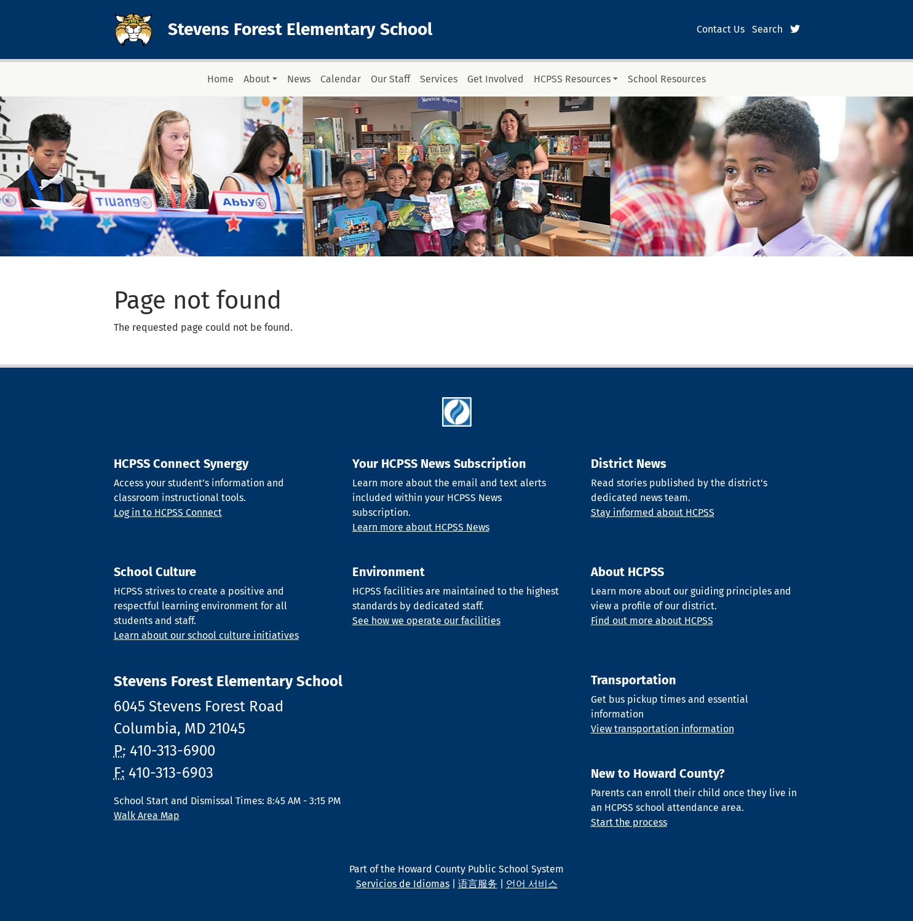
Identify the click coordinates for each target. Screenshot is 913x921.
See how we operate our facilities (426, 621)
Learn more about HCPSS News (420, 527)
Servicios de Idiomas (402, 884)
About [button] (256, 79)
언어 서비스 (532, 884)
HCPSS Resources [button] (572, 79)
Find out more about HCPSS (652, 621)
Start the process (629, 822)
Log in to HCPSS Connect (168, 512)
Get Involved (495, 79)
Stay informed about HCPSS (652, 512)
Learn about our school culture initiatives (206, 635)
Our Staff (390, 79)
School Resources (667, 79)
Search (767, 29)
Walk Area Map (147, 815)
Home (220, 79)
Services (438, 79)
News (298, 79)
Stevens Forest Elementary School (300, 29)
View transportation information (662, 729)
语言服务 (477, 884)
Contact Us (721, 29)
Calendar (340, 79)
